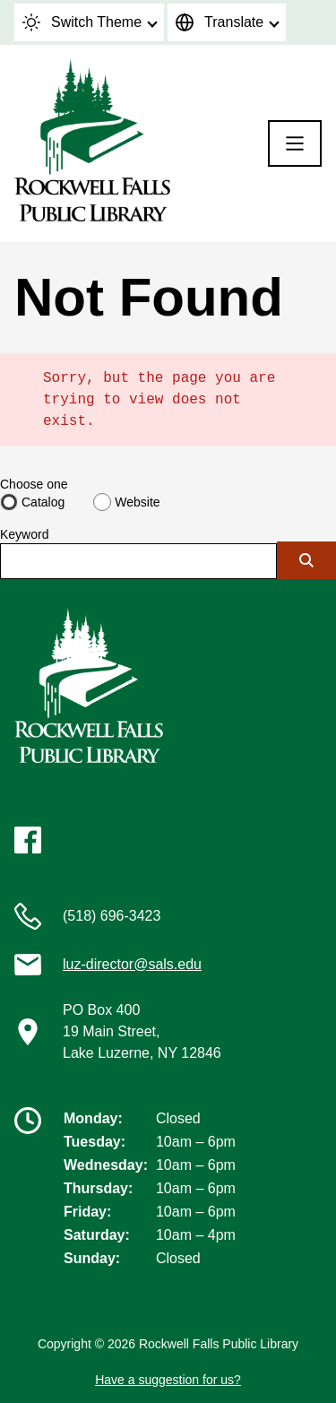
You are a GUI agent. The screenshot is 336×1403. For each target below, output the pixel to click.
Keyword (24, 534)
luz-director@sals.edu (132, 964)
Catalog (43, 502)
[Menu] (295, 143)
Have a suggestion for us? (168, 1380)
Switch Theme (82, 22)
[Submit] (306, 560)
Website (137, 502)
